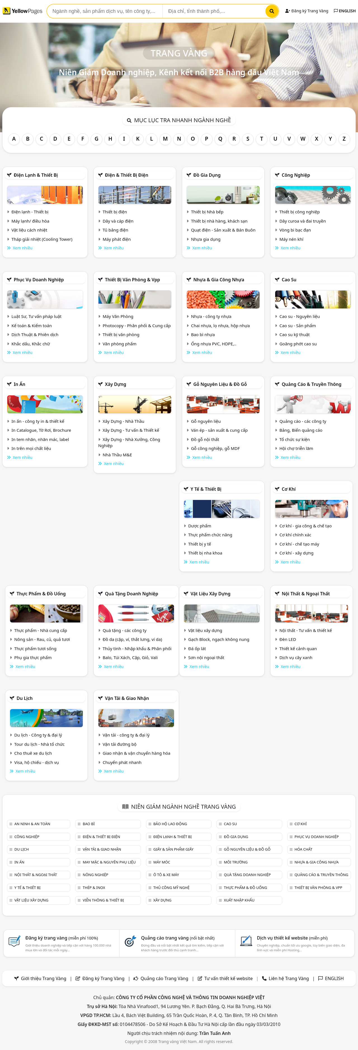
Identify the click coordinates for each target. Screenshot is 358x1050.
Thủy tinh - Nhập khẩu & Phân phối (137, 648)
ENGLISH (345, 10)
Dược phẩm (199, 525)
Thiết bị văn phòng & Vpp (132, 280)
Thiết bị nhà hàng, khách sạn (219, 221)
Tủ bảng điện (115, 230)
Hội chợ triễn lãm (296, 448)
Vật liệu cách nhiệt (29, 230)
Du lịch (25, 698)
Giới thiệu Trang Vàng (43, 978)
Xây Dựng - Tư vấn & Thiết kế (131, 430)
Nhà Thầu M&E (117, 454)
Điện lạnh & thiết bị (36, 175)
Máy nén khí (291, 239)
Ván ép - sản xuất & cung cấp (219, 430)
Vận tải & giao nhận (127, 698)
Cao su (289, 280)
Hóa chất (303, 849)
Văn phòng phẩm (119, 343)
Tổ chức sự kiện (294, 439)
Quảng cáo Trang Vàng (164, 978)
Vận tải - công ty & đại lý (126, 735)
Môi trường (236, 862)
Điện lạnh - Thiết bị (29, 211)
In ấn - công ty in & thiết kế (37, 421)
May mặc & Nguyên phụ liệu (109, 862)
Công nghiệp (296, 175)
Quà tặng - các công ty (125, 630)
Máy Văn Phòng (118, 316)
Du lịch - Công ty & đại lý (38, 735)
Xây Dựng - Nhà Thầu (123, 421)
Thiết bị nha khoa (205, 553)
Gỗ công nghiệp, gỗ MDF (215, 448)
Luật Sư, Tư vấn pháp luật (36, 316)
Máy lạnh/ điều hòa (30, 221)
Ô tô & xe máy (166, 874)
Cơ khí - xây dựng (296, 553)
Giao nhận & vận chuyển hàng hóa (136, 753)
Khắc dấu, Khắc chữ (30, 343)
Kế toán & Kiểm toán (31, 325)
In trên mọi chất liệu (31, 448)
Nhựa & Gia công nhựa (218, 280)
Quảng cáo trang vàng (178, 938)
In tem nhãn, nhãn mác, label (40, 439)
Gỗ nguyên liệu (206, 421)
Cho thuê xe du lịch (33, 753)
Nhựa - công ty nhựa (211, 316)
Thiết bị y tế (199, 544)
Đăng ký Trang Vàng (306, 10)
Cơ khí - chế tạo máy (299, 544)
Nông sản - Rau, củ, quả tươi (42, 639)
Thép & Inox (94, 887)
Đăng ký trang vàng (61, 938)
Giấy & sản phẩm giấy (173, 849)
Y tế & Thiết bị (205, 489)
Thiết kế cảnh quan (298, 648)
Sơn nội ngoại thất (206, 657)
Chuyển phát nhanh (122, 762)
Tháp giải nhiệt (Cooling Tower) (41, 239)
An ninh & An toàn (32, 823)
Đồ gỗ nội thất (205, 439)
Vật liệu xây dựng (210, 594)
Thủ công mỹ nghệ (171, 887)
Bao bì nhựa (203, 334)
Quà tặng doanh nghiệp (131, 594)
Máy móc (161, 862)
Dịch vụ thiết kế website (292, 938)
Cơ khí (289, 489)
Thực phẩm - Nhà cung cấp (40, 630)
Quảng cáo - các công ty (302, 421)
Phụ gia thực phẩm (33, 657)
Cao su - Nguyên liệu (299, 316)
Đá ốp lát (197, 648)
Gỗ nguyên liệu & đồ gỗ (220, 384)
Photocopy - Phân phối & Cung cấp (137, 325)
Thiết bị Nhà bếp (207, 211)
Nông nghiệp (95, 874)
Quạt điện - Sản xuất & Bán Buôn (223, 230)
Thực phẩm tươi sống (35, 648)
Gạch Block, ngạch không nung (218, 639)
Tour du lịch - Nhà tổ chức (39, 744)
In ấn (19, 384)
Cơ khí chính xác (295, 534)
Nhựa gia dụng (206, 239)
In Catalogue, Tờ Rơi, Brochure (41, 430)
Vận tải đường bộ (119, 744)
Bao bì (89, 823)
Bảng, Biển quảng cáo (300, 430)
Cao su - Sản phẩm (297, 325)
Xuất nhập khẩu (239, 900)
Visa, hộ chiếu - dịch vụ (36, 762)
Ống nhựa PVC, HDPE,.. (213, 343)
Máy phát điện (117, 239)
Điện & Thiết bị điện (126, 175)
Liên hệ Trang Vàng (289, 978)
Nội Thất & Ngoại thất (306, 594)
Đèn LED (287, 639)
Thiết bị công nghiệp (299, 211)
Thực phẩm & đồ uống (41, 594)
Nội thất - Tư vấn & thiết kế (305, 630)
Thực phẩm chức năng (210, 534)
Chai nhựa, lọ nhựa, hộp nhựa (220, 325)
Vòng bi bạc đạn (295, 230)
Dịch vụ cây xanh (295, 657)
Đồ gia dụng (207, 175)
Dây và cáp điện (118, 221)
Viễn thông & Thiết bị (103, 900)
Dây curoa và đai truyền (302, 221)
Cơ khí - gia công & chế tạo (305, 525)
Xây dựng (115, 384)
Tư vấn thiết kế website (229, 978)
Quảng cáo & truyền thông (311, 384)
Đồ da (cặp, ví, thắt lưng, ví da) (132, 639)
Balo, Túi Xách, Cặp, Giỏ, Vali (130, 657)
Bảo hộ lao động (170, 823)
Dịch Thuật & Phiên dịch (34, 334)
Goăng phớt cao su (298, 343)
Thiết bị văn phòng (121, 334)
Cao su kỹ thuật (294, 334)
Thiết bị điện (115, 211)
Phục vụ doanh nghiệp (39, 280)
